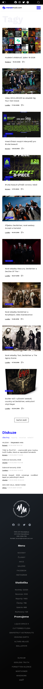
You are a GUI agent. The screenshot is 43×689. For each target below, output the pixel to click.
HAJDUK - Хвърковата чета (12, 442)
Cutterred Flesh (21, 628)
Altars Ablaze (21, 641)
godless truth (21, 662)
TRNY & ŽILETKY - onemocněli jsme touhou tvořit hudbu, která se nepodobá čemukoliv (20, 451)
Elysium (21, 658)
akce (21, 562)
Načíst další (21, 420)
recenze (22, 437)
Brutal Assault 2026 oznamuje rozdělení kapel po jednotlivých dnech (20, 476)
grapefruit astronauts (21, 633)
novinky (22, 553)
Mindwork (21, 675)
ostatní (30, 437)
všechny (5, 437)
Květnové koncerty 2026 (11, 460)
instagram (21, 575)
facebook (21, 570)
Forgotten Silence (21, 667)
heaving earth (21, 637)
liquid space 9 (21, 624)
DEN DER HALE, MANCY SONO (14, 485)
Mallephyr (21, 646)
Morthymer (21, 671)
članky (21, 557)
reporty (14, 437)
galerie (21, 566)
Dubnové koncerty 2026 (11, 467)
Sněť (21, 680)
